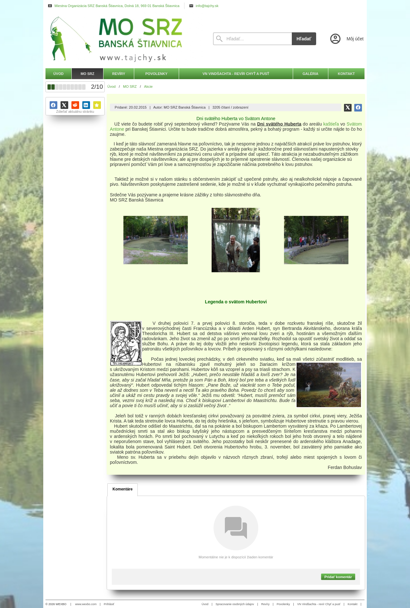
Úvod (205, 604)
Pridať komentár (338, 577)
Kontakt (352, 604)
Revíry (265, 604)
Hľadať (304, 38)
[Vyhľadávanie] (252, 38)
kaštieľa (331, 123)
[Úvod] (123, 39)
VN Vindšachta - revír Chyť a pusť (318, 604)
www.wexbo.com (86, 604)
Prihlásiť (109, 604)
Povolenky (283, 604)
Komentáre (122, 489)
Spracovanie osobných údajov (235, 604)
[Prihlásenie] (346, 39)
